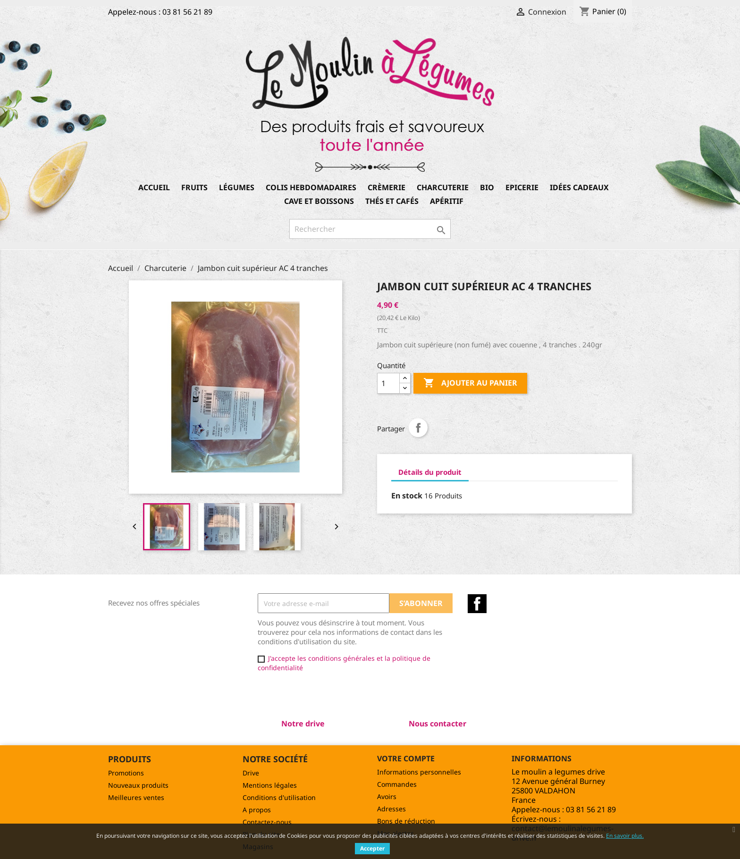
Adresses (391, 808)
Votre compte (406, 758)
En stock (406, 495)
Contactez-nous (267, 821)
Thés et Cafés (392, 201)
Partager (418, 427)
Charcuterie (443, 187)
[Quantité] (388, 383)
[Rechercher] (370, 229)
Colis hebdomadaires (311, 187)
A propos (257, 809)
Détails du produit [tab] (430, 472)
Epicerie (521, 187)
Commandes (397, 784)
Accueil (154, 187)
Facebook (477, 603)
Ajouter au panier (470, 383)
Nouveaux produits (138, 785)
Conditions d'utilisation (279, 797)
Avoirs (386, 796)
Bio (487, 187)
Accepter (372, 848)
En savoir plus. (625, 836)
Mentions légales (270, 785)
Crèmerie (386, 187)
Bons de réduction (406, 821)
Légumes (236, 187)
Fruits (194, 187)
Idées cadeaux (579, 187)
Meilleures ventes (136, 797)
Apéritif (446, 201)
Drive (251, 772)
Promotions (126, 772)
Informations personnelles (419, 771)
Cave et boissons (319, 201)
